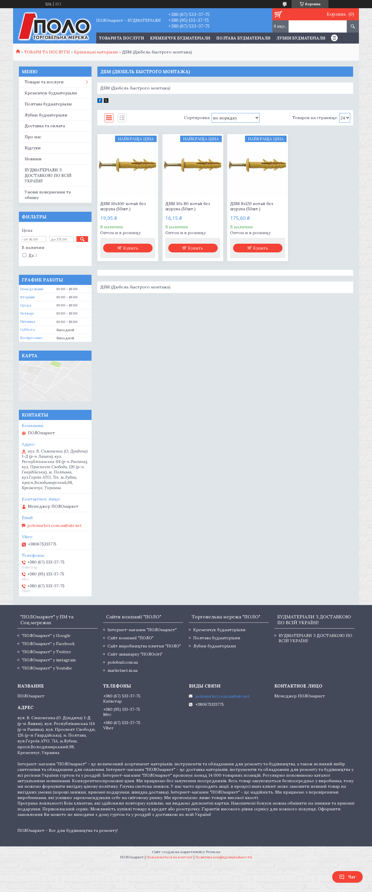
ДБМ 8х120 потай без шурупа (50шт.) (251, 206)
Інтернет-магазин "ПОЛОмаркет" (142, 629)
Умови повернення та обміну (48, 194)
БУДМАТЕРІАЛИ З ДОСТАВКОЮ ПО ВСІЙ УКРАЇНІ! (48, 175)
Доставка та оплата (45, 125)
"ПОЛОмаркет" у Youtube (47, 668)
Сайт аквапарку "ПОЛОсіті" (135, 654)
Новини (33, 158)
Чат (347, 877)
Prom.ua (213, 852)
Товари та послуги (44, 82)
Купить (130, 248)
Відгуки (33, 147)
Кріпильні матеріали (96, 52)
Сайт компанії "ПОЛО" (130, 637)
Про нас (33, 136)
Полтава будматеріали (243, 38)
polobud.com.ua (123, 662)
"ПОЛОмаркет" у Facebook (48, 643)
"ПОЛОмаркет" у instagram (49, 660)
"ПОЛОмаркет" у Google (46, 635)
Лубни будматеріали (300, 38)
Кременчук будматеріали (180, 38)
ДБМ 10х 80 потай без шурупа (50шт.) (187, 206)
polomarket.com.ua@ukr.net (54, 525)
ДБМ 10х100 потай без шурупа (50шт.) (123, 206)
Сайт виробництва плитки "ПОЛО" (144, 646)
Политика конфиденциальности (223, 857)
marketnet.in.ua (122, 670)
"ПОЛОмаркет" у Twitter (46, 651)
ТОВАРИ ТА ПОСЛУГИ (121, 38)
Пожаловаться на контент (169, 857)
